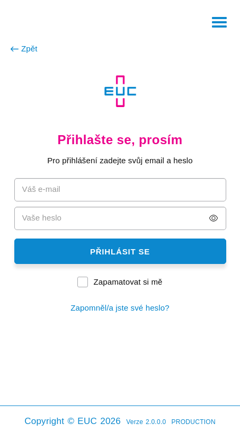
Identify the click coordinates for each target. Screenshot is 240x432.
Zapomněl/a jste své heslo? (120, 307)
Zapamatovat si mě (127, 281)
